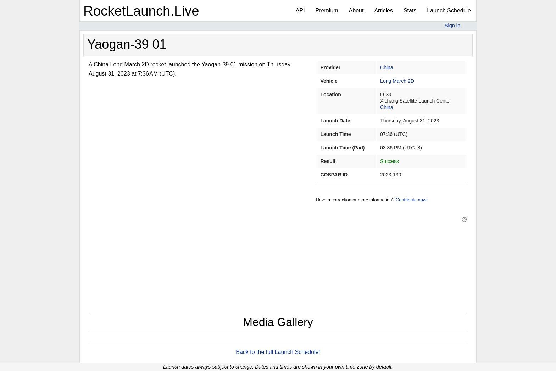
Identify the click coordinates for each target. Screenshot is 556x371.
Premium (327, 10)
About (356, 10)
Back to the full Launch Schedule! (278, 352)
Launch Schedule (449, 10)
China (386, 67)
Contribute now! (412, 199)
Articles (383, 10)
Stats (410, 10)
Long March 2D (397, 81)
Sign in (452, 25)
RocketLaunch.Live (141, 10)
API (300, 10)
